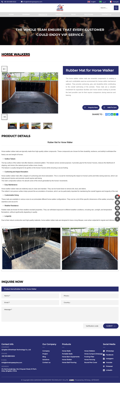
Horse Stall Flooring (69, 384)
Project (59, 14)
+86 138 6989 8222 (10, 2)
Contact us (106, 14)
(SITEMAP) (95, 401)
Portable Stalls (67, 375)
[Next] (5, 121)
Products (43, 14)
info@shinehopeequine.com (32, 2)
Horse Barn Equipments (70, 378)
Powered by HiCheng (82, 401)
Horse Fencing (89, 381)
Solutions (88, 14)
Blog (73, 14)
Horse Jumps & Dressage (93, 375)
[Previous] (5, 70)
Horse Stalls (66, 372)
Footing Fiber (89, 378)
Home (11, 14)
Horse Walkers (89, 372)
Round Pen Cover (90, 384)
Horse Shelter (67, 381)
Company (26, 14)
